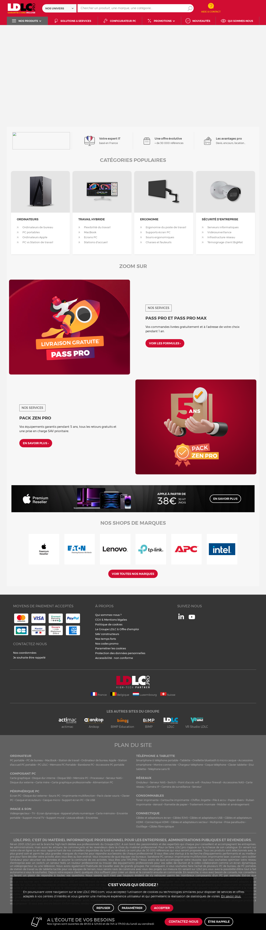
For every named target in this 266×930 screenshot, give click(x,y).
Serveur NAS (114, 778)
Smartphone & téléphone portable (157, 760)
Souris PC (54, 795)
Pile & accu (219, 800)
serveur (169, 856)
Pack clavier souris (108, 795)
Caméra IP (153, 786)
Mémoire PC (80, 778)
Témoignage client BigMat (225, 242)
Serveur (197, 786)
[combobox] (59, 8)
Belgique (119, 694)
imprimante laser (218, 856)
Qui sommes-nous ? (108, 614)
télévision (49, 866)
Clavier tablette (237, 764)
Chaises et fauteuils (158, 242)
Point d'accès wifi (188, 782)
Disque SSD (64, 778)
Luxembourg (145, 694)
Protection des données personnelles (120, 653)
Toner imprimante (147, 800)
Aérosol (157, 804)
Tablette (185, 760)
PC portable (17, 760)
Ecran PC (15, 795)
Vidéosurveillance (219, 232)
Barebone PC (86, 764)
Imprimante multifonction (78, 795)
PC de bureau (34, 760)
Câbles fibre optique (161, 826)
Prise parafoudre (234, 822)
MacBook (90, 232)
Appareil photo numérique (77, 813)
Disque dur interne (43, 778)
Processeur (97, 778)
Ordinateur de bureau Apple (98, 760)
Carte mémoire (105, 813)
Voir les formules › (165, 344)
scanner (235, 856)
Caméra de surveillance (175, 786)
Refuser (104, 907)
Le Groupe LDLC (105, 629)
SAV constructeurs (107, 634)
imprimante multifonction (191, 856)
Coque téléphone (215, 764)
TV (33, 813)
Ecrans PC (90, 237)
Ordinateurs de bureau (37, 227)
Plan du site (133, 745)
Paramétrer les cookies (110, 648)
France (99, 694)
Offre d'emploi (129, 629)
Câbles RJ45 (180, 817)
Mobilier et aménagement (233, 804)
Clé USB (90, 800)
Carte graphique (20, 778)
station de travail (24, 869)
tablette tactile (52, 869)
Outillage (141, 826)
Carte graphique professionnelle (71, 782)
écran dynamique (245, 862)
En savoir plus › (36, 443)
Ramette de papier (176, 804)
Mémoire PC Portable (63, 764)
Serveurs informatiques (223, 227)
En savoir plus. (231, 895)
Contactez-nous (183, 921)
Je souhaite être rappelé (29, 657)
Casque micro (51, 800)
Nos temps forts (105, 638)
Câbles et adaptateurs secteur (189, 822)
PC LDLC (43, 764)
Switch (171, 782)
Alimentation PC (103, 782)
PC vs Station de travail (37, 242)
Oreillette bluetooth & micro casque (214, 760)
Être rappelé (219, 922)
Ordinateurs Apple (34, 237)
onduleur (16, 859)
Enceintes (92, 817)
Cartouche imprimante (175, 800)
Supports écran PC (158, 232)
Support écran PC (73, 800)
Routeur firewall (211, 782)
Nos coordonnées (24, 652)
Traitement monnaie (202, 804)
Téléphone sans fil (159, 769)
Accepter (161, 907)
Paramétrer (132, 907)
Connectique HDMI (157, 822)
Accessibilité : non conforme (114, 658)
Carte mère (42, 782)
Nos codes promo (106, 643)
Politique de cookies (108, 624)
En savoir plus (225, 499)
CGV (98, 619)
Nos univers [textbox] (54, 8)
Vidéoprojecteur (20, 813)
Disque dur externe (21, 782)
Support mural (55, 817)
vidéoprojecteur (23, 866)
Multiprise (216, 822)
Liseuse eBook (75, 817)
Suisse (167, 694)
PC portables (31, 232)
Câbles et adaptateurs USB (206, 817)
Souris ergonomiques (160, 237)
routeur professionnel (84, 862)
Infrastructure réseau (221, 237)
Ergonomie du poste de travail (166, 227)
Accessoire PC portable (110, 764)
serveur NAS (58, 862)
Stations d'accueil (96, 242)
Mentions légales (115, 619)
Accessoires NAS (233, 782)
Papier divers (236, 800)
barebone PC (155, 856)
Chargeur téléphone (190, 764)
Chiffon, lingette (201, 800)
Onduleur (142, 782)
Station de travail (69, 760)
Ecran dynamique (48, 813)
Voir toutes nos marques (133, 574)
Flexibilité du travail (97, 227)
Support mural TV (33, 817)
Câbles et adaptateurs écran (153, 817)
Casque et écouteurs (28, 800)
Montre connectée (165, 764)
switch (40, 862)
